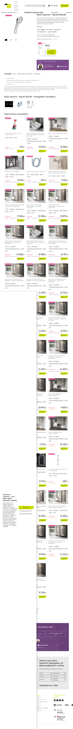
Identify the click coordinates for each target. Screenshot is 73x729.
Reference (39, 710)
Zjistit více (40, 26)
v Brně (56, 633)
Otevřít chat (43, 645)
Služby (16, 1)
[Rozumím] (26, 507)
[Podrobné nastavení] (26, 511)
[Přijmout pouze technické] (26, 514)
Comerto (65, 723)
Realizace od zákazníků (42, 708)
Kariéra (39, 706)
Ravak (43, 29)
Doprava (16, 5)
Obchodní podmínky (42, 701)
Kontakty (16, 10)
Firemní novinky (41, 699)
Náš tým (39, 697)
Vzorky (16, 7)
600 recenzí (63, 713)
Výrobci (39, 703)
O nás (15, 3)
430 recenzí (63, 720)
